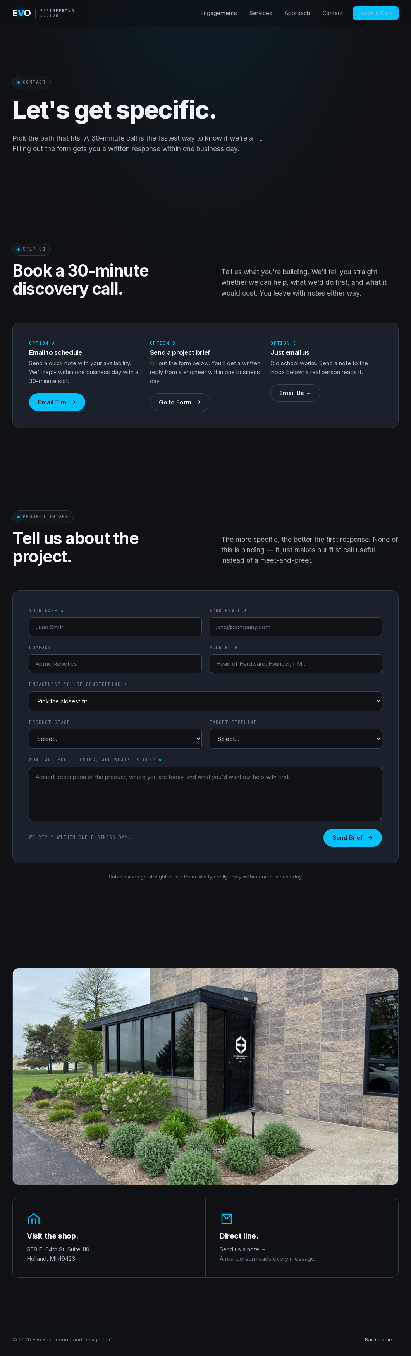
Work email (229, 611)
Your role (224, 647)
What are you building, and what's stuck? (95, 760)
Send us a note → (243, 1249)
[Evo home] (43, 13)
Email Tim (57, 402)
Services (260, 13)
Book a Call (375, 13)
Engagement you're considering (78, 684)
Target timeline (233, 722)
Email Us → (295, 393)
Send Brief (352, 837)
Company (40, 647)
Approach (297, 13)
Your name (46, 611)
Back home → (382, 1339)
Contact (332, 13)
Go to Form (180, 402)
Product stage (49, 722)
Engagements (218, 13)
